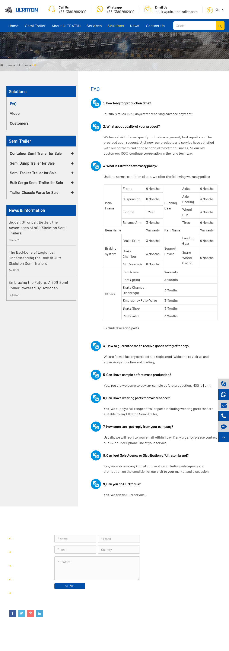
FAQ (34, 65)
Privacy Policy (209, 637)
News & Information (27, 210)
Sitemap (189, 637)
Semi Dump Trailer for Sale (32, 163)
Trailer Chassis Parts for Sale (34, 192)
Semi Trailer (35, 27)
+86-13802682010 (115, 9)
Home (13, 27)
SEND (69, 586)
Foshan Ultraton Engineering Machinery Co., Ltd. (64, 637)
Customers (19, 123)
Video (15, 113)
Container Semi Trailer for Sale (36, 153)
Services (94, 27)
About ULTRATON (66, 27)
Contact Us (155, 27)
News (134, 27)
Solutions (116, 27)
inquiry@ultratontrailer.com (171, 9)
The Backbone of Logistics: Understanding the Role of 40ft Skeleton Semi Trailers (35, 257)
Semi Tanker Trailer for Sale (33, 172)
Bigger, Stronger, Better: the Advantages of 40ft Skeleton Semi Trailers (38, 227)
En (217, 9)
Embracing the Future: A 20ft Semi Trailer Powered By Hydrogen (38, 285)
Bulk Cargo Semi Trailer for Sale (36, 182)
